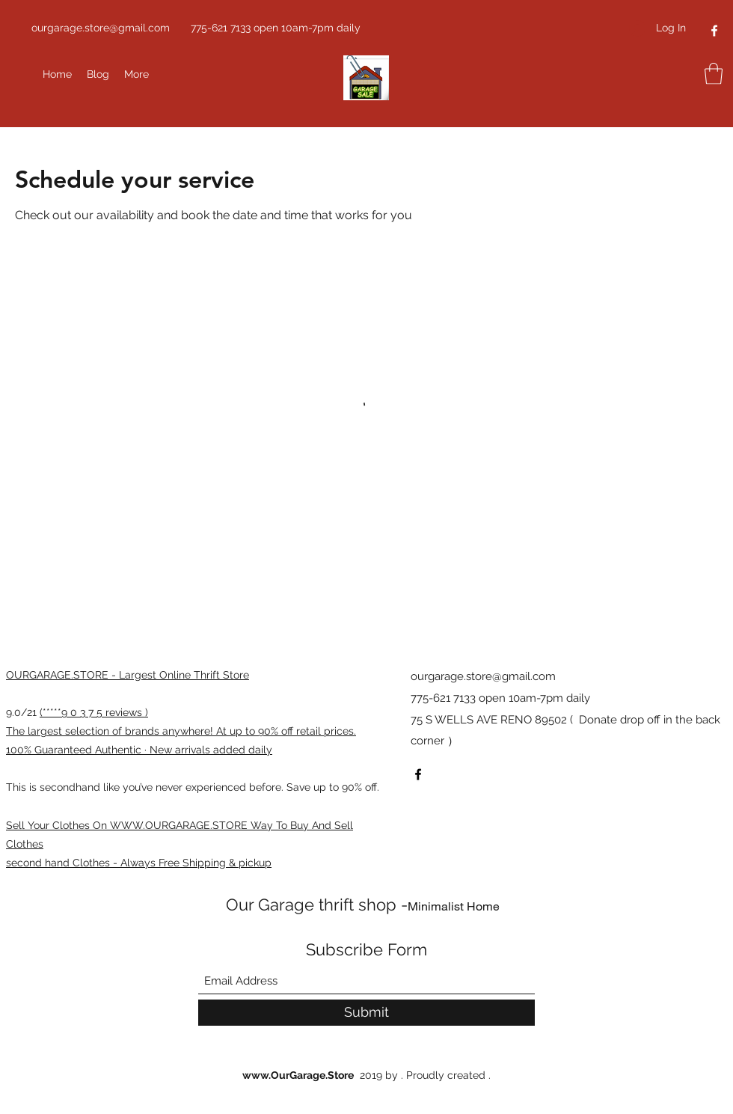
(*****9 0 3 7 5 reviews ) (94, 712)
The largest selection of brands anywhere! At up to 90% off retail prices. (181, 731)
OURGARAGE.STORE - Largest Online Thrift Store (127, 675)
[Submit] (366, 1013)
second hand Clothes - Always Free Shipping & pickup (139, 863)
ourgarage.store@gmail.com (100, 28)
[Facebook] (714, 30)
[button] (714, 74)
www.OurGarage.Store (298, 1075)
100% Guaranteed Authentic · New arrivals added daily (139, 750)
